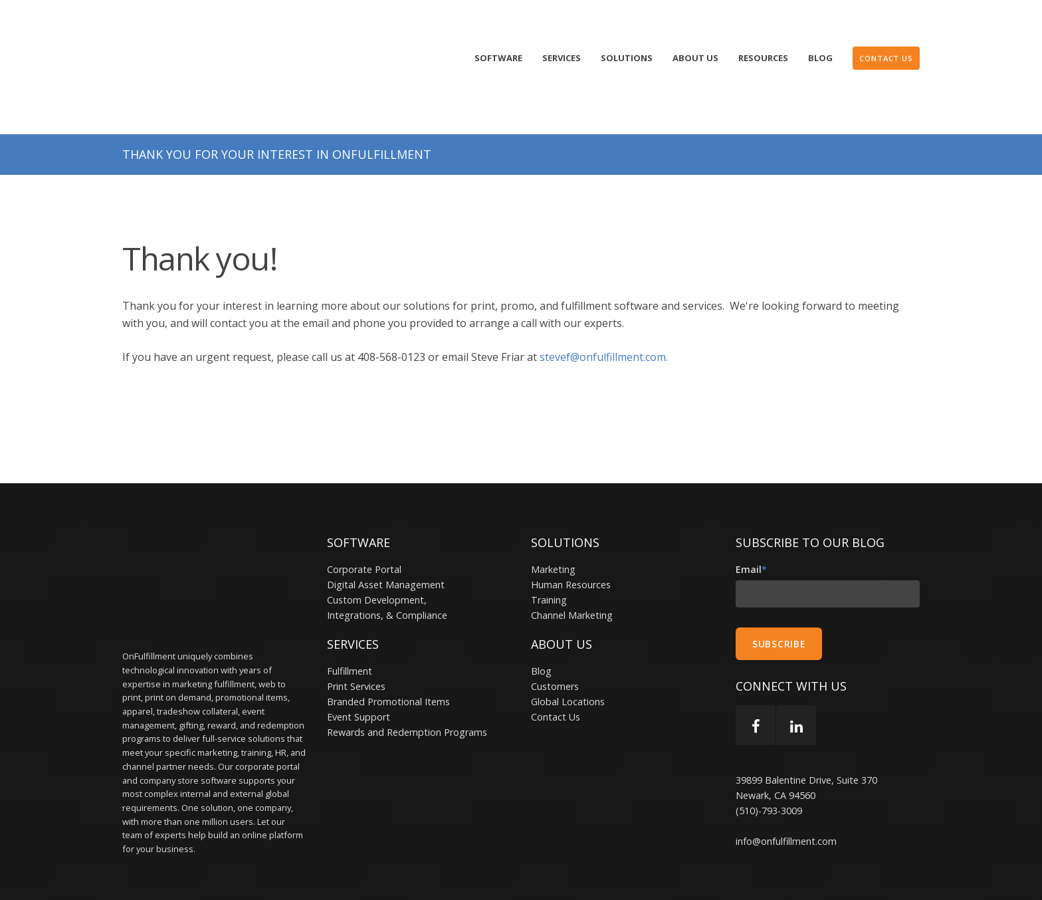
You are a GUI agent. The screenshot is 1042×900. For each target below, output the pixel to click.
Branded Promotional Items (388, 660)
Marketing (553, 528)
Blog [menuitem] (820, 58)
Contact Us (555, 675)
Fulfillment (349, 629)
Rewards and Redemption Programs (407, 691)
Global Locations (568, 660)
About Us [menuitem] (695, 58)
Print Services (356, 645)
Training (549, 558)
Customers (555, 645)
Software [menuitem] (498, 58)
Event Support (358, 675)
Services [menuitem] (561, 58)
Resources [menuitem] (763, 58)
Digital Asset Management (386, 543)
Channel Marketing (572, 574)
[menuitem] (886, 58)
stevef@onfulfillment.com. (605, 315)
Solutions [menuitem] (627, 58)
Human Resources (571, 543)
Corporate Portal (364, 528)
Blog (541, 629)
